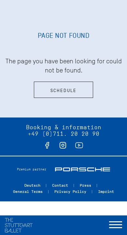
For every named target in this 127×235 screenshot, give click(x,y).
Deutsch (32, 185)
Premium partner (31, 169)
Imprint (106, 191)
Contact (60, 185)
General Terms (28, 191)
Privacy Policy (70, 191)
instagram (63, 145)
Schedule (63, 90)
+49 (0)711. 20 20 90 (63, 134)
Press (85, 185)
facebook (47, 145)
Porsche (82, 169)
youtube (79, 145)
